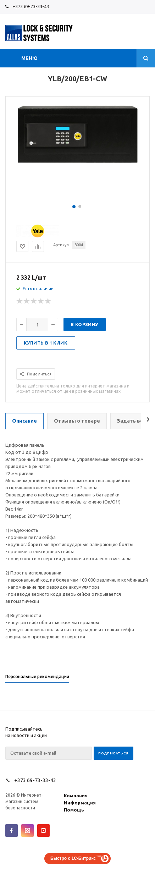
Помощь (74, 809)
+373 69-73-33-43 (30, 6)
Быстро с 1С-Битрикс (73, 858)
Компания (76, 795)
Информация (80, 802)
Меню (29, 58)
